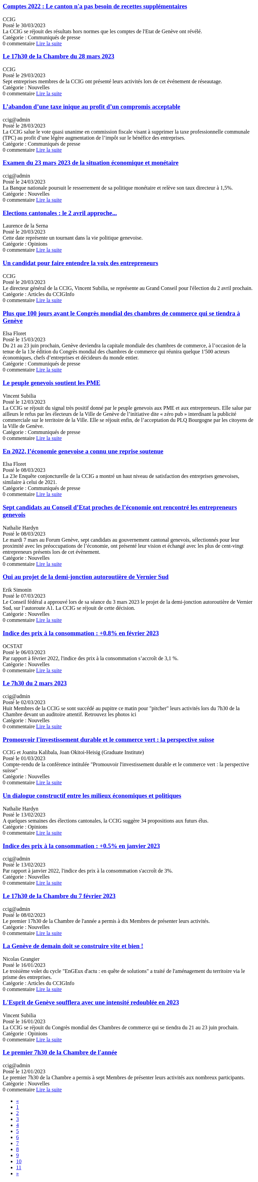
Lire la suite (49, 43)
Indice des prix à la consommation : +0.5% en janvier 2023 (81, 845)
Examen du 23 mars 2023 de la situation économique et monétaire (90, 162)
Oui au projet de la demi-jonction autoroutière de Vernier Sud (86, 576)
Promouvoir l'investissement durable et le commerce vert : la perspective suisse (108, 739)
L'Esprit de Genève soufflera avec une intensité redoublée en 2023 (91, 1002)
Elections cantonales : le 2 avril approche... (60, 212)
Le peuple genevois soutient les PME (51, 382)
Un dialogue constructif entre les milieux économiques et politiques (92, 795)
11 (18, 1167)
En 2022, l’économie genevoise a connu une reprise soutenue (83, 451)
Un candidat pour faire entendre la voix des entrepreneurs (80, 262)
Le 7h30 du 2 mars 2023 (35, 683)
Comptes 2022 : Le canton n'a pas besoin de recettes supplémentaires (95, 6)
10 (19, 1161)
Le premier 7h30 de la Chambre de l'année (60, 1052)
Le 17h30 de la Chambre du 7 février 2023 (59, 895)
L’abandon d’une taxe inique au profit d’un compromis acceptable (91, 106)
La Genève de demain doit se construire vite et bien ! (73, 945)
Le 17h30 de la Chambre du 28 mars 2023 (58, 56)
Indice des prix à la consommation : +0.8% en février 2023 (81, 633)
